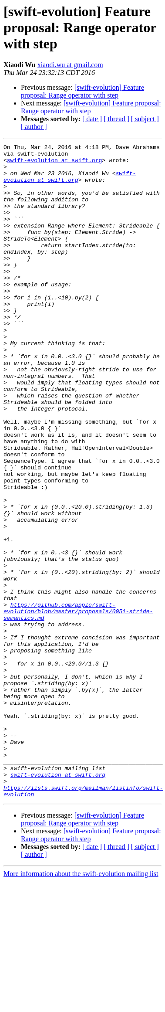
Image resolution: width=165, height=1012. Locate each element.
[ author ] (34, 126)
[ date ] (92, 118)
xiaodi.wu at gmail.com (70, 64)
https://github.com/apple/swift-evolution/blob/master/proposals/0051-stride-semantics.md (78, 705)
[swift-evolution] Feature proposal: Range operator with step (82, 91)
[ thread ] (116, 118)
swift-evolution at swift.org (54, 164)
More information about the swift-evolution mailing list (80, 1004)
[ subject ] (145, 118)
